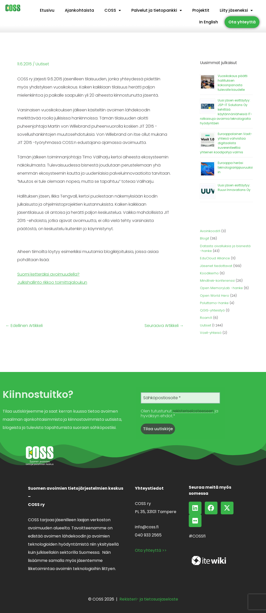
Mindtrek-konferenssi (217, 280)
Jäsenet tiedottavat (216, 265)
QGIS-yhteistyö (212, 310)
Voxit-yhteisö (211, 332)
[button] (113, 10)
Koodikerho (209, 273)
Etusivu (47, 10)
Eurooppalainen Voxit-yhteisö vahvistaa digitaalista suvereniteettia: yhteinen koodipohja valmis (226, 143)
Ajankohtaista (79, 10)
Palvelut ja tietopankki (156, 10)
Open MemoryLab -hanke (221, 288)
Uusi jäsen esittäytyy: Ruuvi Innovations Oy (234, 187)
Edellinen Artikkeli (24, 326)
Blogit (204, 238)
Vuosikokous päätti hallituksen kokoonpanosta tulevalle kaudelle (232, 83)
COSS (112, 10)
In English (208, 22)
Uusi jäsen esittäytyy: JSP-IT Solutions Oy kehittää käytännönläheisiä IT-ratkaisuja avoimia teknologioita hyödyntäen (226, 111)
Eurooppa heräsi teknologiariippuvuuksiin (235, 167)
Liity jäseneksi (236, 10)
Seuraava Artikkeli (164, 326)
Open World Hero (214, 295)
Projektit (200, 10)
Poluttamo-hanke (214, 303)
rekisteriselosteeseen (193, 411)
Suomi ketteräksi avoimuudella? (48, 274)
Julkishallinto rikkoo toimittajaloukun (52, 282)
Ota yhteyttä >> (151, 550)
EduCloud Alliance (215, 258)
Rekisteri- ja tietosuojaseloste (148, 599)
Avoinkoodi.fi (210, 231)
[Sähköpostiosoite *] (180, 397)
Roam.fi (206, 317)
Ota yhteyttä (242, 22)
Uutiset (42, 64)
